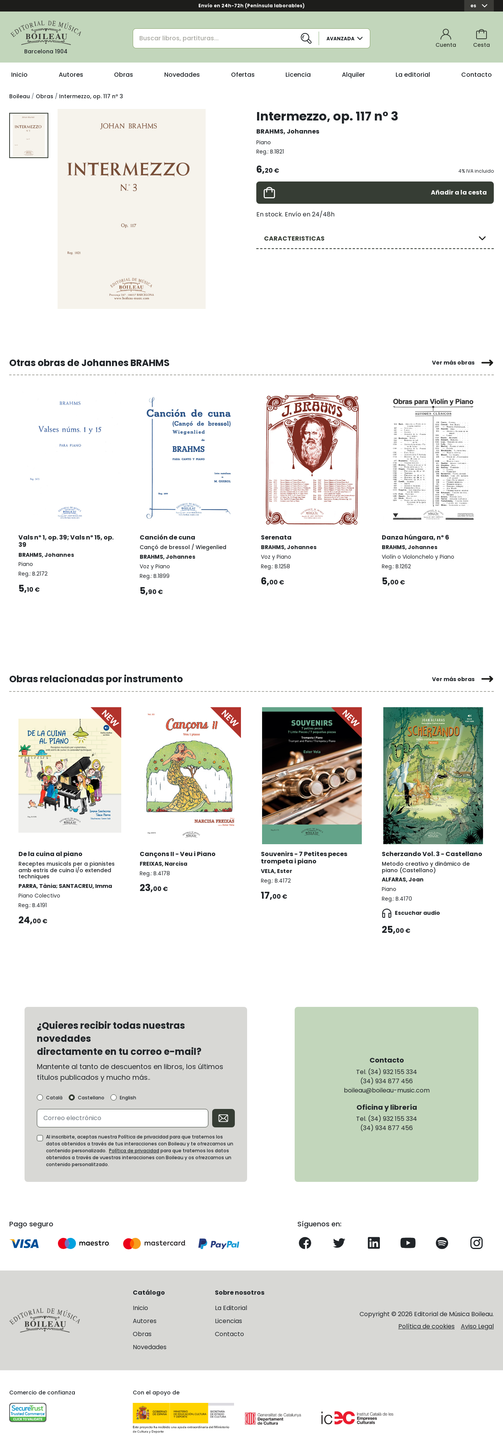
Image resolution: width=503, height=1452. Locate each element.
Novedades (182, 74)
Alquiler (353, 74)
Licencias (228, 1321)
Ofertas (243, 74)
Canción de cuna (167, 537)
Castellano (91, 1098)
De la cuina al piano (50, 854)
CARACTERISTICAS (294, 238)
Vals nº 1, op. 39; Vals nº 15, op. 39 (66, 541)
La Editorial (231, 1308)
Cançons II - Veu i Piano (178, 854)
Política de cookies (426, 1326)
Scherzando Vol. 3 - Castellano (432, 854)
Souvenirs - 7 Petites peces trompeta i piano (304, 858)
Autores (71, 74)
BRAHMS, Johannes (287, 131)
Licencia (298, 74)
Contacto (476, 74)
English (128, 1098)
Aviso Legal (477, 1326)
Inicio (19, 74)
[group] (132, 209)
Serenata (276, 537)
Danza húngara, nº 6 (415, 537)
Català (54, 1098)
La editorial (413, 74)
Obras (123, 74)
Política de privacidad (134, 1150)
